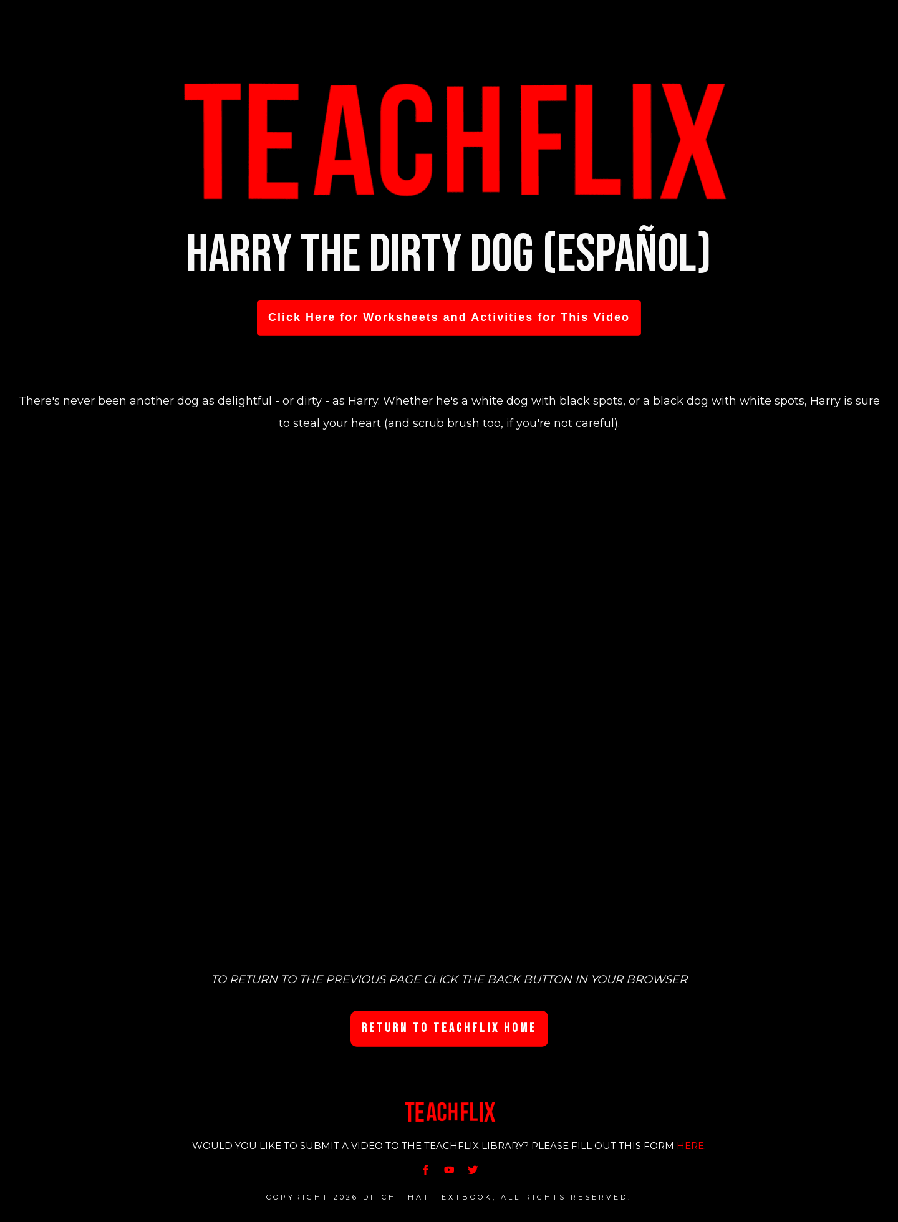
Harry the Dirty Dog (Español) (449, 255)
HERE (690, 1146)
